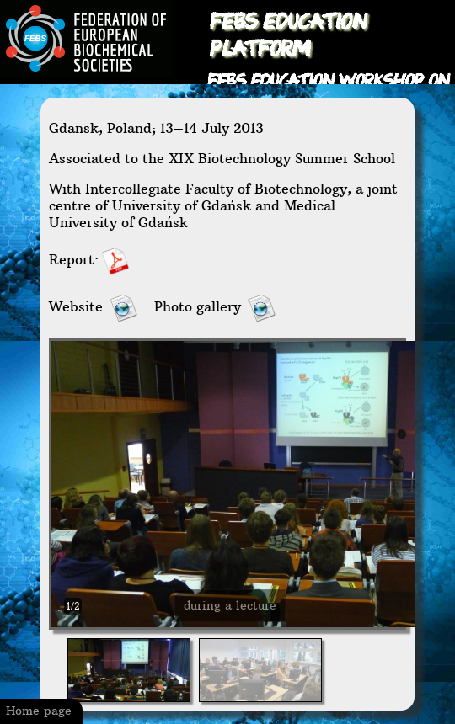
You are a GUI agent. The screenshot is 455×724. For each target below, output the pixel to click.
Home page (39, 711)
